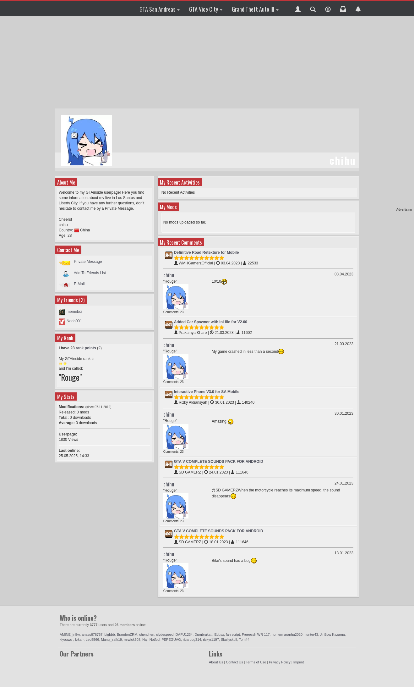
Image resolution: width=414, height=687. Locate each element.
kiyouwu (66, 639)
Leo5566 (92, 639)
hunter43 (311, 634)
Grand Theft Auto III (255, 9)
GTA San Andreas (159, 9)
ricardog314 (192, 639)
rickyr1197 (211, 639)
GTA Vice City (205, 9)
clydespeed (165, 634)
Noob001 (74, 321)
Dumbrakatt (203, 634)
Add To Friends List (90, 272)
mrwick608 (132, 639)
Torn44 (244, 639)
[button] (297, 8)
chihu (168, 275)
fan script (233, 634)
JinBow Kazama (332, 634)
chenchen (146, 634)
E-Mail (79, 284)
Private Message (88, 261)
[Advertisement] (387, 113)
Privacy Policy (279, 662)
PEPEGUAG (171, 639)
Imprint (298, 662)
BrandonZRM (127, 634)
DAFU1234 (184, 634)
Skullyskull (229, 639)
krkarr (79, 639)
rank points (86, 348)
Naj (145, 639)
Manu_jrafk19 (111, 639)
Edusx (219, 634)
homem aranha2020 (287, 634)
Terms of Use (256, 662)
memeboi (74, 311)
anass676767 (92, 634)
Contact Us (234, 662)
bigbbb (110, 634)
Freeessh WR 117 (256, 634)
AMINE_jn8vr (70, 634)
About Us (216, 662)
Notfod (155, 639)
